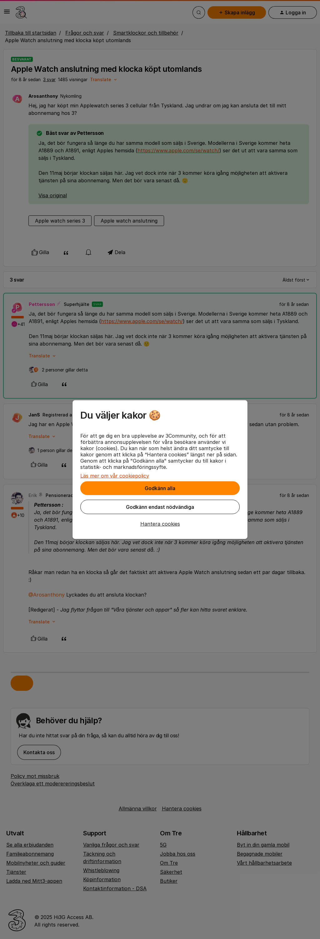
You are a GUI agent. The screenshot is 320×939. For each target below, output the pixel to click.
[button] (160, 523)
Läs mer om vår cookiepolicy (114, 475)
